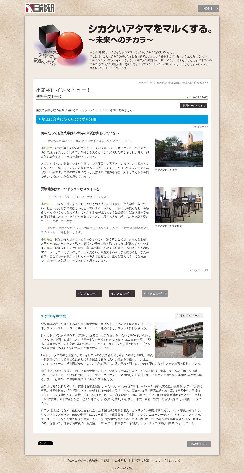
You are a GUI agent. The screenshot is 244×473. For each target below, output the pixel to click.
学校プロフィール (190, 315)
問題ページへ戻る (193, 105)
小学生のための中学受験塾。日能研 (86, 460)
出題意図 (187, 82)
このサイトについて (167, 460)
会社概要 (120, 460)
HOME (208, 8)
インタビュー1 (87, 293)
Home (140, 82)
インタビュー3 (153, 293)
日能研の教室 (140, 460)
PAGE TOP (200, 445)
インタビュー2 (120, 293)
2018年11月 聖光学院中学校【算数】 (163, 82)
